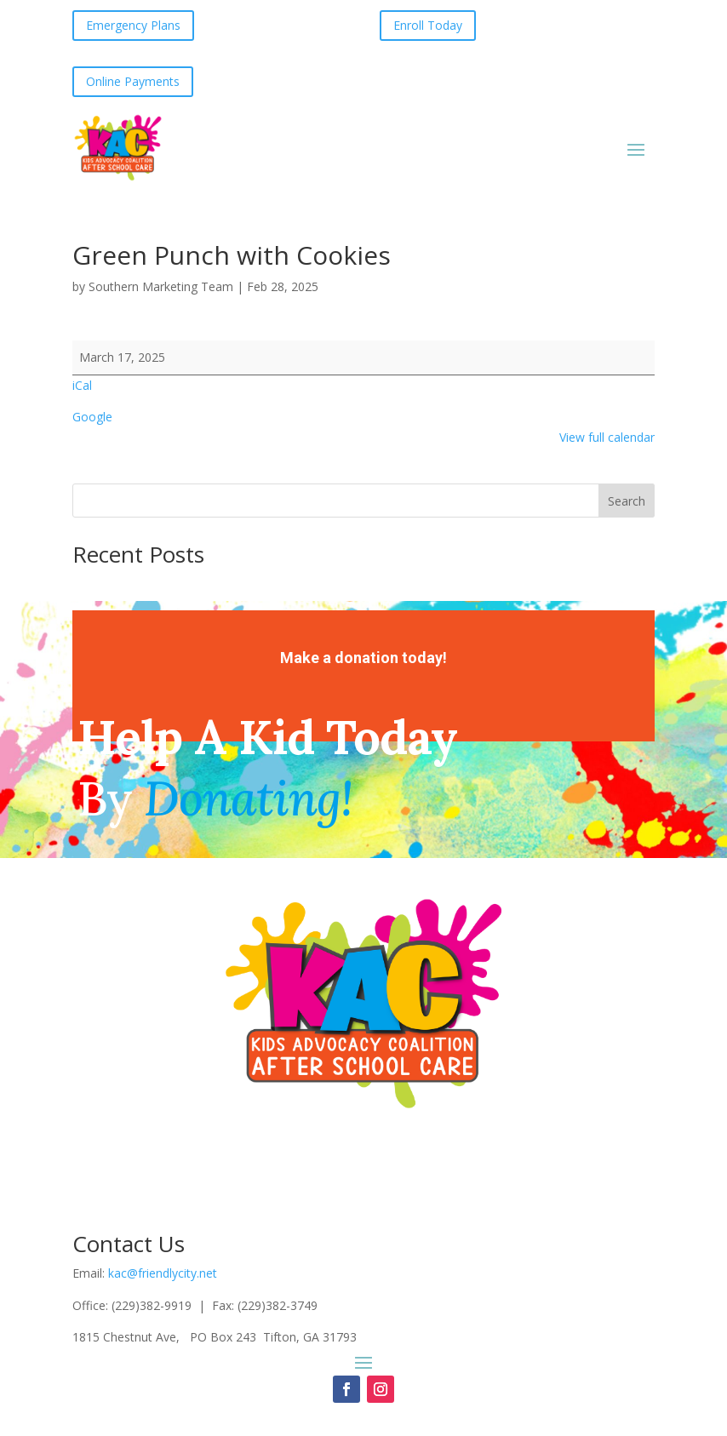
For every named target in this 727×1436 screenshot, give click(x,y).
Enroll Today (427, 25)
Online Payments (133, 81)
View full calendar (607, 437)
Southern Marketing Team (161, 286)
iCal (82, 385)
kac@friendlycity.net (162, 1273)
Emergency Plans (133, 25)
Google (92, 417)
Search (626, 501)
